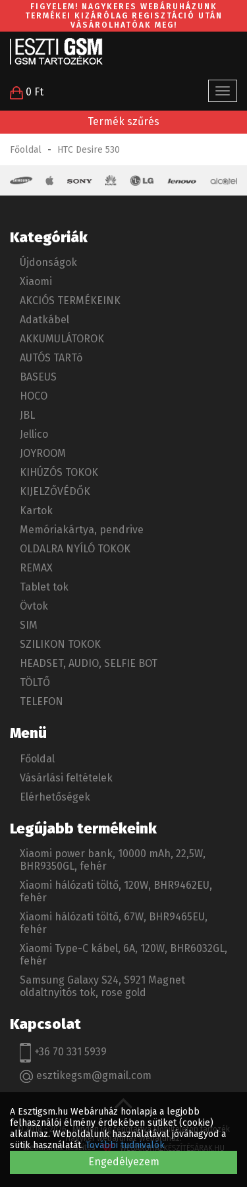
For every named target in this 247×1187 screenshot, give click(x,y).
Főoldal (25, 149)
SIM (29, 625)
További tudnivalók (125, 1145)
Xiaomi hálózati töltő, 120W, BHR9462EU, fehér (116, 891)
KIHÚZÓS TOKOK (59, 472)
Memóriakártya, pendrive (82, 529)
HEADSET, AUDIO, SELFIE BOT (88, 663)
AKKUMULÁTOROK (62, 338)
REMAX (36, 568)
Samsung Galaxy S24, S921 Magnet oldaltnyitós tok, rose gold (102, 986)
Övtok (34, 606)
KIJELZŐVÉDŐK (55, 491)
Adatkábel (44, 319)
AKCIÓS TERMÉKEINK (70, 300)
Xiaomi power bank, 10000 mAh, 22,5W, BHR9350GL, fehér (113, 859)
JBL (27, 415)
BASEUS (38, 377)
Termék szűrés (123, 121)
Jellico (34, 434)
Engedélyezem (123, 1161)
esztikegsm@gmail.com (85, 1076)
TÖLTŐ (35, 682)
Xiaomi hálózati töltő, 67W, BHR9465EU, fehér (113, 923)
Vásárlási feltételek (66, 778)
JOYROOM (43, 453)
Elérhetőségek (55, 797)
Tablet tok (44, 587)
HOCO (33, 396)
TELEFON (41, 701)
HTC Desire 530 (88, 149)
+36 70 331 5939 (63, 1053)
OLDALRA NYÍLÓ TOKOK (75, 548)
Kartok (36, 510)
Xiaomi (36, 281)
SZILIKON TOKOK (60, 644)
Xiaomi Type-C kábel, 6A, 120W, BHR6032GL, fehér (123, 954)
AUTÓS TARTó (51, 358)
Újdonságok (48, 262)
